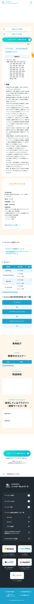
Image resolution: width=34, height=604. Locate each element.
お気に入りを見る (12, 34)
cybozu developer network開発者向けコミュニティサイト (17, 532)
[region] (17, 278)
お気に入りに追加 (12, 29)
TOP (3, 473)
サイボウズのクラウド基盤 (17, 538)
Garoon (18, 522)
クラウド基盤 (18, 526)
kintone (18, 517)
